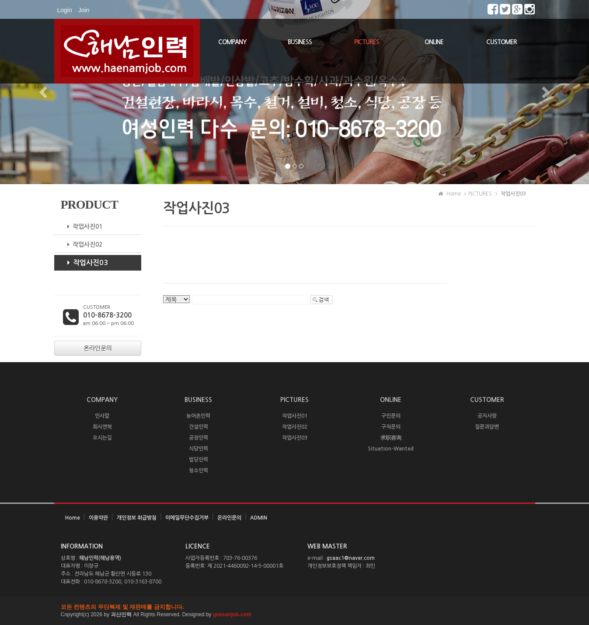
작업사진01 (81, 226)
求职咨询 (390, 437)
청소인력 (198, 470)
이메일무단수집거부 (187, 517)
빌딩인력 (198, 459)
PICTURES (366, 42)
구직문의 (391, 426)
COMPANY (232, 42)
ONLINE (434, 42)
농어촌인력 (198, 416)
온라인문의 (229, 517)
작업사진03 (84, 262)
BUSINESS (300, 42)
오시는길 (102, 437)
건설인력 (198, 426)
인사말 (102, 416)
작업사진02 (81, 244)
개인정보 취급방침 (137, 517)
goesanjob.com (232, 614)
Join (84, 10)
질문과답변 (487, 426)
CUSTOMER (501, 42)
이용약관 (98, 517)
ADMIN (258, 517)
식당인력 (198, 448)
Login (64, 10)
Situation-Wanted (391, 448)
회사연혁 (102, 426)
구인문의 (391, 416)
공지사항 (487, 416)
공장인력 (198, 437)
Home (72, 517)
